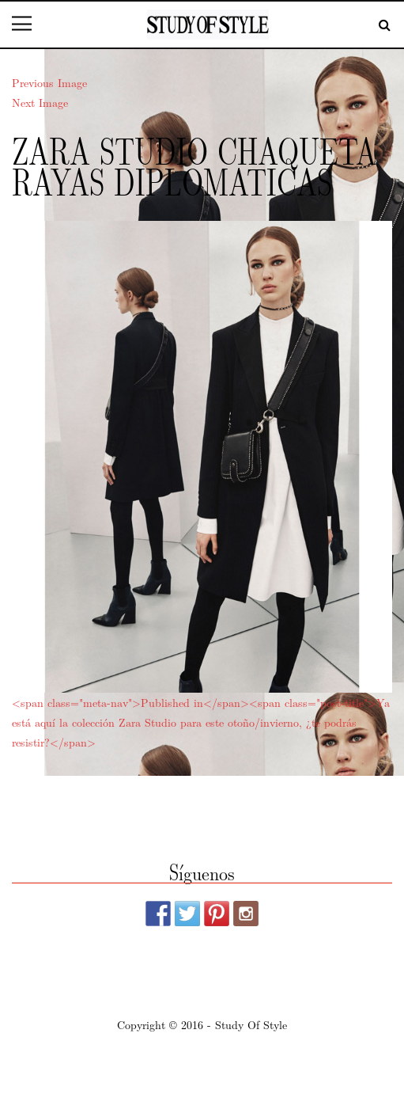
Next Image (40, 102)
